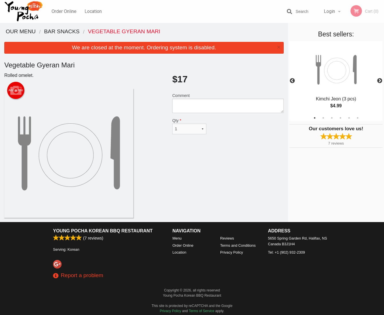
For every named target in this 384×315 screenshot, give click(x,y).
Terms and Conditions (238, 245)
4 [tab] (340, 118)
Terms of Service (201, 311)
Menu (177, 238)
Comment (228, 103)
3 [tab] (332, 118)
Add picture (16, 90)
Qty (189, 126)
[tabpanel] (336, 80)
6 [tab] (358, 118)
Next (380, 81)
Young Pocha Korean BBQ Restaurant (103, 230)
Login (329, 11)
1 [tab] (315, 118)
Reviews (227, 238)
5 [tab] (349, 118)
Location (93, 11)
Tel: (286, 252)
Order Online (64, 11)
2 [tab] (323, 118)
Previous (292, 81)
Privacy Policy (231, 252)
